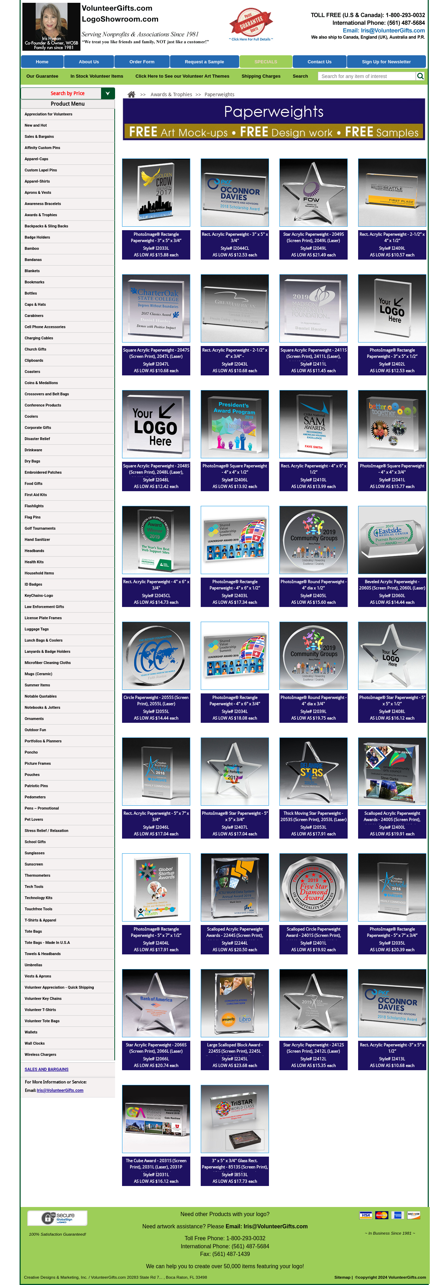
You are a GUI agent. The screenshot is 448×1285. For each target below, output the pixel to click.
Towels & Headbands (43, 954)
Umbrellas (33, 965)
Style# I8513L (235, 1174)
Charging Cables (39, 338)
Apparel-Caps (37, 159)
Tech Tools (34, 886)
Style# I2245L (235, 1059)
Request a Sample (204, 61)
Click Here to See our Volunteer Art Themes (182, 76)
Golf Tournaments (40, 528)
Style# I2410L (313, 480)
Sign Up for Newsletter (386, 61)
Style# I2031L (156, 1174)
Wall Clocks (35, 1043)
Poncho (31, 752)
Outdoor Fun (35, 730)
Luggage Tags (37, 629)
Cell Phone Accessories (45, 327)
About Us (89, 61)
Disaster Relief (37, 439)
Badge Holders (37, 237)
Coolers (31, 416)
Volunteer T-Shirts (40, 1010)
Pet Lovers (34, 819)
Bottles (31, 293)
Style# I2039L (313, 711)
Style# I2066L (156, 1059)
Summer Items (37, 685)
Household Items (39, 573)
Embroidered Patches (43, 472)
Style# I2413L (392, 1059)
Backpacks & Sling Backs (47, 226)
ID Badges (33, 584)
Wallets (31, 1032)
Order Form (142, 61)
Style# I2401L (313, 943)
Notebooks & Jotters (43, 707)
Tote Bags (67, 933)
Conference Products (67, 406)
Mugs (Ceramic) (38, 674)
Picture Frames (38, 763)
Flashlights (34, 506)
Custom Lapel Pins (41, 170)
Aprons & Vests (38, 192)
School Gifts (35, 842)
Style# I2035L (392, 943)
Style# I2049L (313, 248)
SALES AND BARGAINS (47, 1069)
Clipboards (34, 360)
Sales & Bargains (39, 136)
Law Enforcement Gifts (44, 607)
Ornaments (34, 718)
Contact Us (320, 61)
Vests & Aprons (38, 976)
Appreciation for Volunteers (67, 115)
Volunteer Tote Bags (42, 1021)
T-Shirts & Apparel (40, 920)
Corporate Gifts (38, 427)
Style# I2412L (313, 1059)
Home (42, 61)
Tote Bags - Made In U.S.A (47, 942)
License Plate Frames (43, 618)
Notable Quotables (41, 696)
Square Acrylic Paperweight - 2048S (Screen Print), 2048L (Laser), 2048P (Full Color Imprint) (156, 472)
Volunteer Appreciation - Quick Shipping (59, 987)
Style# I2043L (235, 364)
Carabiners (34, 315)
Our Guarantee (42, 76)
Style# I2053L (313, 827)
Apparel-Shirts (37, 181)
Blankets (32, 271)
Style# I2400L (392, 827)
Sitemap (342, 1277)
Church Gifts (36, 349)
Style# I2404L (156, 943)
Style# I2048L (156, 480)
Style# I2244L (235, 943)
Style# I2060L (392, 595)
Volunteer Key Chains (43, 998)
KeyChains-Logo (39, 595)
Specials (266, 61)
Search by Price (83, 93)
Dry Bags (32, 461)
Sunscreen (34, 864)
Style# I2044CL (235, 248)
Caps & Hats (35, 304)
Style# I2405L (313, 595)
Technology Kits (38, 898)
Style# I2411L (313, 364)
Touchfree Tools (38, 909)
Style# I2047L (156, 364)
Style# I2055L (156, 711)
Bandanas (33, 259)
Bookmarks (34, 282)
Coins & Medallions (41, 383)
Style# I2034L (235, 711)
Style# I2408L (392, 711)
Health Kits (34, 562)
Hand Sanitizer (37, 539)
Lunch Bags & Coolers (44, 640)
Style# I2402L (392, 364)
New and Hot (36, 125)
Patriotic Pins (36, 786)
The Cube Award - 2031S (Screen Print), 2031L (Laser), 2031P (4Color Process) (156, 1167)
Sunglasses (35, 853)
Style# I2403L (235, 595)
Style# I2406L (235, 480)
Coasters (32, 371)
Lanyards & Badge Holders (48, 651)
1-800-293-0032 (245, 1238)
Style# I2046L (156, 827)
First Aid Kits (36, 495)
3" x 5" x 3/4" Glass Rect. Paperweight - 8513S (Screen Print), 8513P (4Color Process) (235, 1167)
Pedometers (35, 797)
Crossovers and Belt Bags (47, 394)
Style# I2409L (392, 248)
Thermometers (38, 875)
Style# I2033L (156, 248)
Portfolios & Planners (43, 741)
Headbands (34, 551)
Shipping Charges (261, 76)
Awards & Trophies (67, 216)
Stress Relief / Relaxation (47, 830)
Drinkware (33, 450)
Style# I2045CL (156, 595)
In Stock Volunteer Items (97, 76)
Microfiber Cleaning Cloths (48, 663)
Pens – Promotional (42, 808)
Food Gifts (67, 485)
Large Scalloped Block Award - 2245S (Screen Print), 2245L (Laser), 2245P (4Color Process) (234, 1051)
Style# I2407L (235, 827)
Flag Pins (33, 517)
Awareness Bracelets (43, 204)
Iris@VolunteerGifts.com (60, 1090)
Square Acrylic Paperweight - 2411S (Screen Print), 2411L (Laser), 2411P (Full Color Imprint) (313, 356)
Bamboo (32, 248)
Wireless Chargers (40, 1054)
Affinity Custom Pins (67, 149)
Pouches (32, 774)
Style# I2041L (392, 480)
